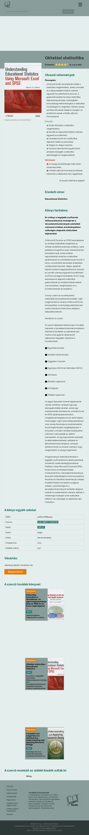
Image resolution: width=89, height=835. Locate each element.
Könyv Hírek (12, 790)
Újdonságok (12, 793)
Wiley (41, 527)
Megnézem (31, 591)
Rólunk (10, 814)
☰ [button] (80, 4)
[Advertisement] (44, 33)
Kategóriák (11, 796)
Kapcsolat (11, 800)
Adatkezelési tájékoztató (12, 804)
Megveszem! (15, 571)
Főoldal (10, 786)
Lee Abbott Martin (48, 522)
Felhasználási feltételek (13, 810)
